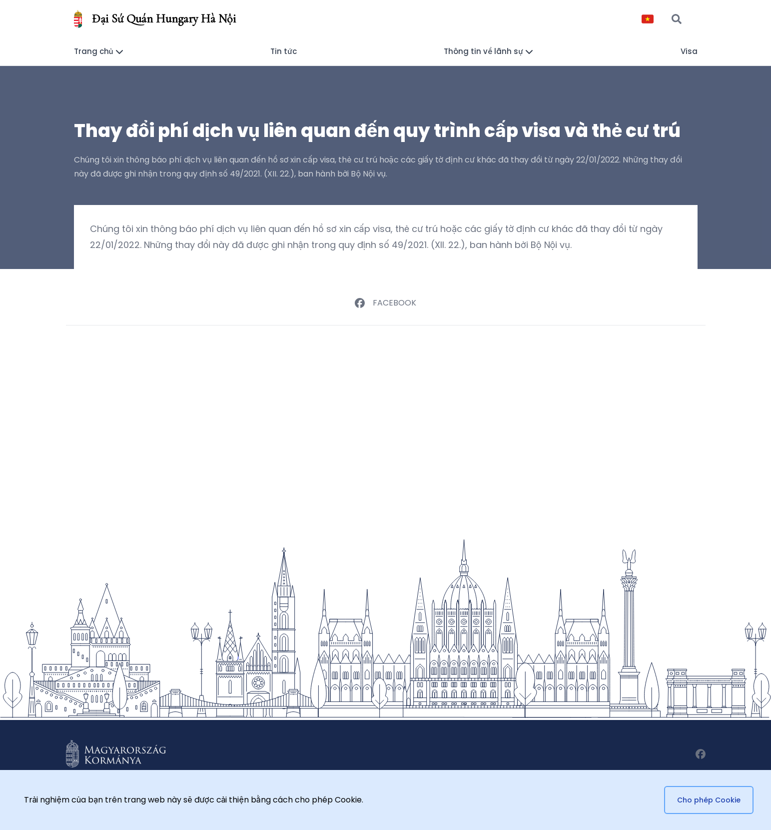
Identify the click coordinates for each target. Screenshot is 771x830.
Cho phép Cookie (709, 800)
